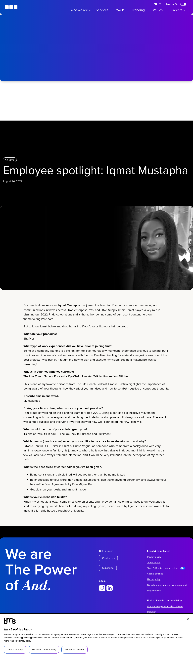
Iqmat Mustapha (69, 319)
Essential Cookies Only (44, 649)
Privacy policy (24, 640)
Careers (176, 9)
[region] (96, 636)
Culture (9, 159)
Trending (138, 9)
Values (158, 9)
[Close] (187, 619)
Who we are (79, 9)
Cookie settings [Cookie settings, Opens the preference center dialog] (15, 649)
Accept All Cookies (74, 649)
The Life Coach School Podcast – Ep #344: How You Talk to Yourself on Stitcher (76, 390)
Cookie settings (155, 573)
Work (120, 9)
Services (102, 9)
